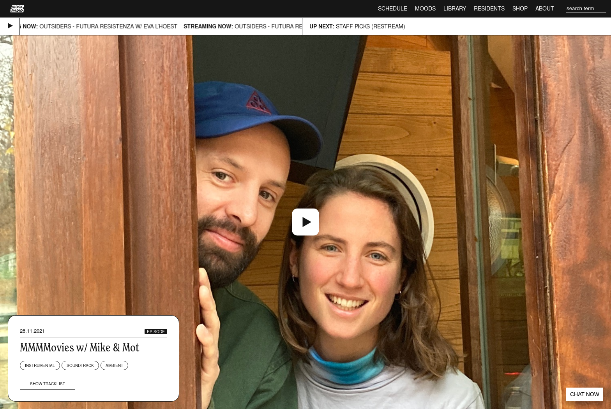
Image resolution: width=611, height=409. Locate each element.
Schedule (392, 8)
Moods (425, 8)
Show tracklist (47, 383)
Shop (520, 8)
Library (454, 8)
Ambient (114, 365)
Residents (489, 8)
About (544, 8)
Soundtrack (80, 365)
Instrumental (40, 365)
